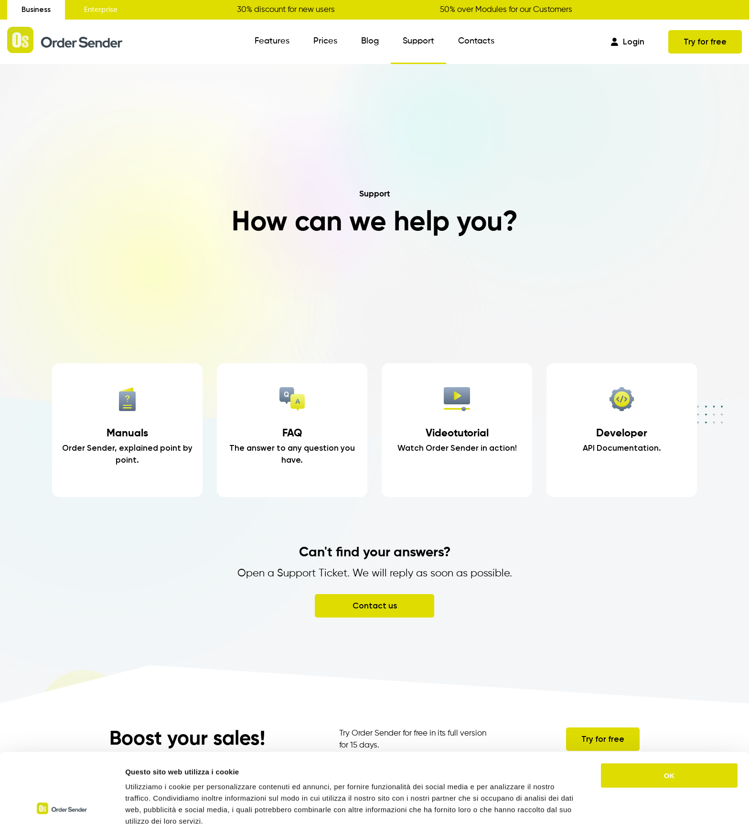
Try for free (705, 41)
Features (272, 41)
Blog (370, 41)
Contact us (375, 605)
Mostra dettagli (502, 805)
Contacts (476, 41)
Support (418, 41)
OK (669, 706)
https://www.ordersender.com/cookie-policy (272, 774)
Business (36, 9)
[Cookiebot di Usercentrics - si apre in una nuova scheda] (62, 805)
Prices (325, 41)
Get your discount (709, 9)
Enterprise (101, 9)
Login (627, 41)
